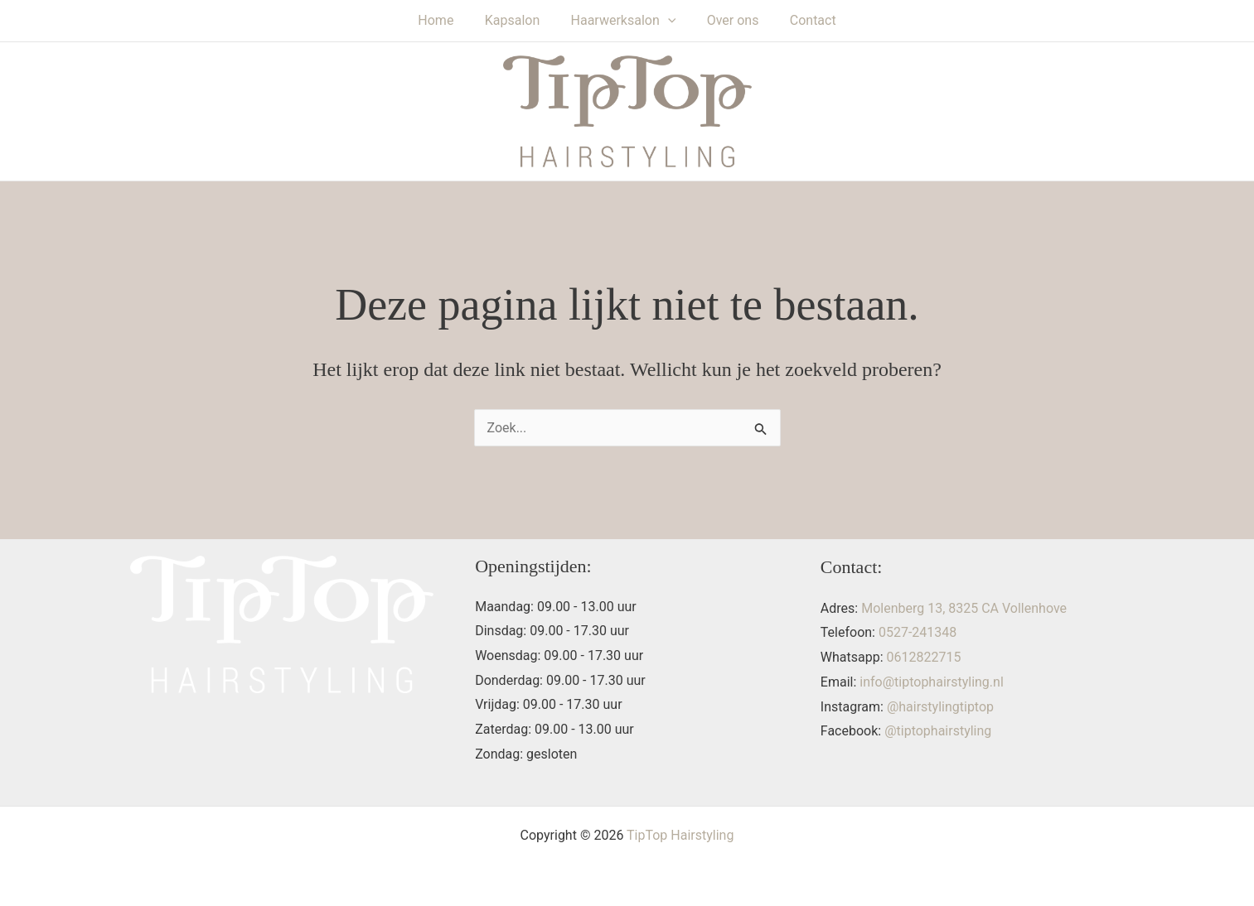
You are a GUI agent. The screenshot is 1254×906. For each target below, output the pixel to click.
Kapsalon (517, 20)
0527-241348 (917, 632)
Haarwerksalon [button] (623, 20)
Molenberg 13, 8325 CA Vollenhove (964, 608)
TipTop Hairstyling (680, 835)
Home (444, 20)
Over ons (728, 20)
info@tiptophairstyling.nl (931, 682)
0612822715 (924, 657)
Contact (804, 20)
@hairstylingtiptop (940, 707)
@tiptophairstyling (937, 731)
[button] (668, 20)
